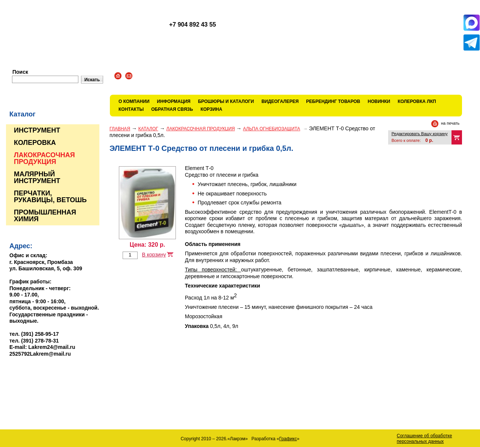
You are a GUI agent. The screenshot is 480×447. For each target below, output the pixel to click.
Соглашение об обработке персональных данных (424, 438)
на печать (450, 123)
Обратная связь (172, 109)
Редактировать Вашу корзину (420, 133)
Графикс (288, 438)
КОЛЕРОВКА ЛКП (417, 101)
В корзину (154, 255)
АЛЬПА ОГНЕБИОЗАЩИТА (271, 128)
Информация (173, 101)
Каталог (148, 128)
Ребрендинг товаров (333, 101)
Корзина (211, 109)
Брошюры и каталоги (226, 101)
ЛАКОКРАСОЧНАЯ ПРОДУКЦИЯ (200, 128)
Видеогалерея (279, 101)
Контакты (131, 109)
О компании (134, 101)
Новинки (379, 101)
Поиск (20, 72)
